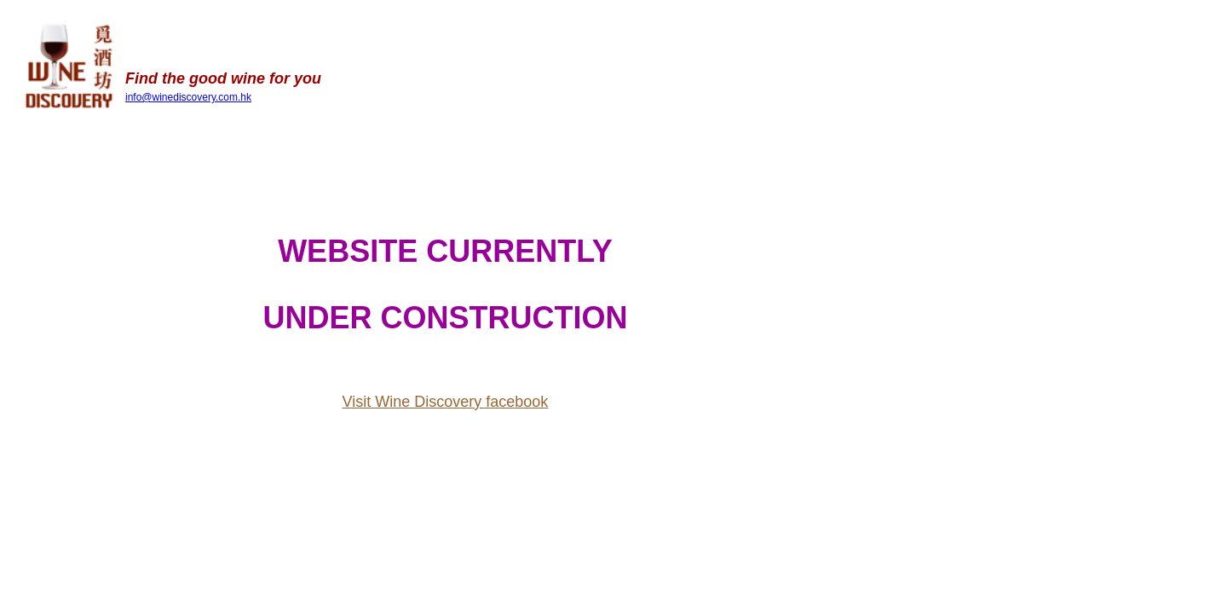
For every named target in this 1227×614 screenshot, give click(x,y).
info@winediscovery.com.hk (188, 97)
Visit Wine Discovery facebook (446, 401)
